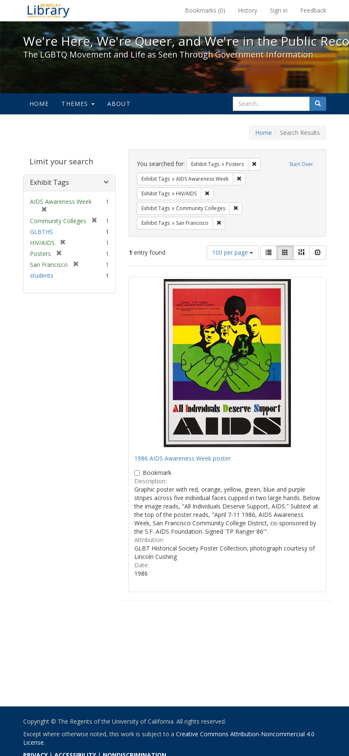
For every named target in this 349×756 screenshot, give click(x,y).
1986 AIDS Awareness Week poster (182, 458)
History (247, 10)
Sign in (279, 10)
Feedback (313, 10)
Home (39, 104)
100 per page (232, 252)
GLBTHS (41, 232)
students (41, 275)
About (119, 104)
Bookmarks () (205, 10)
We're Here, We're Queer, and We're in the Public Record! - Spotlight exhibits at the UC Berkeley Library (48, 10)
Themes (77, 104)
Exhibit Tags (49, 182)
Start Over (301, 164)
